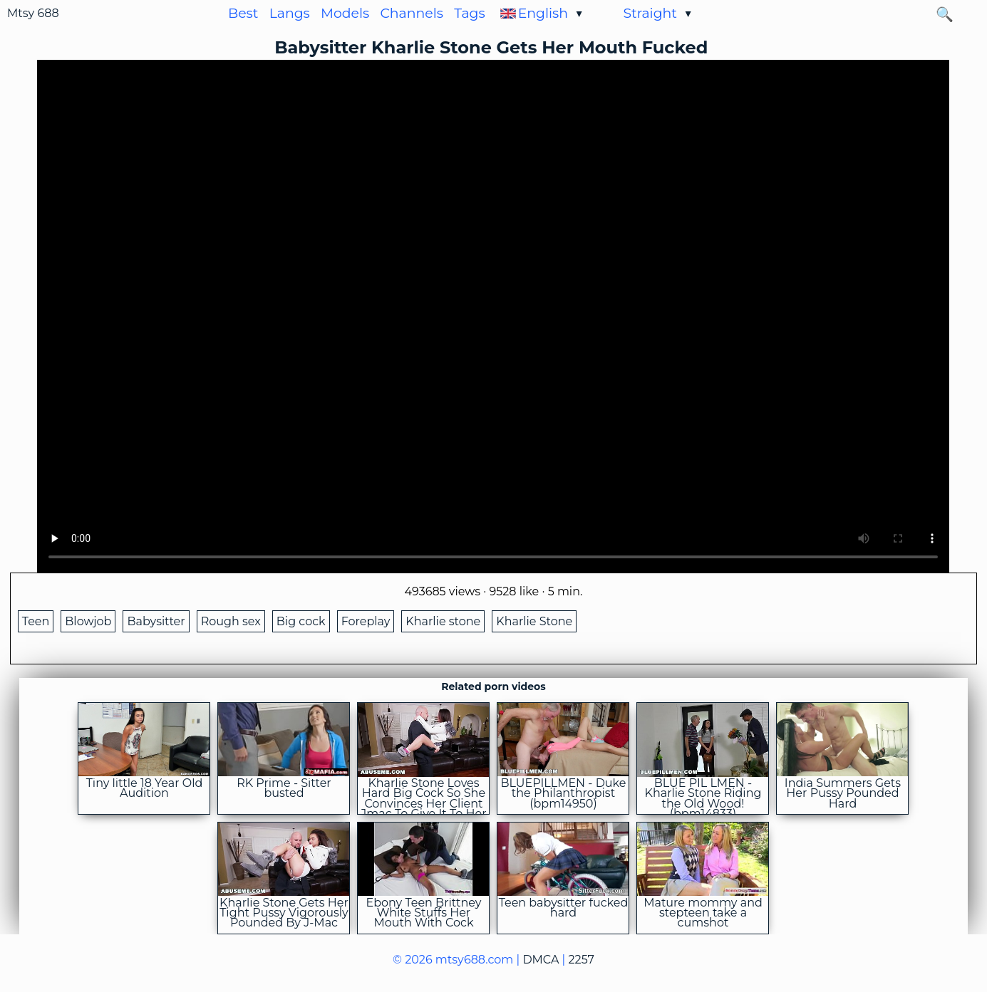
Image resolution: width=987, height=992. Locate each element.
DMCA (540, 959)
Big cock (301, 621)
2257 (581, 959)
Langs (289, 13)
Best (243, 13)
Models (345, 13)
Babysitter (156, 621)
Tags (469, 13)
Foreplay (366, 621)
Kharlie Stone (534, 621)
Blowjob (88, 621)
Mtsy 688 (33, 13)
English (543, 13)
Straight (650, 13)
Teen (35, 621)
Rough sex (231, 621)
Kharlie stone (442, 621)
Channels (412, 13)
